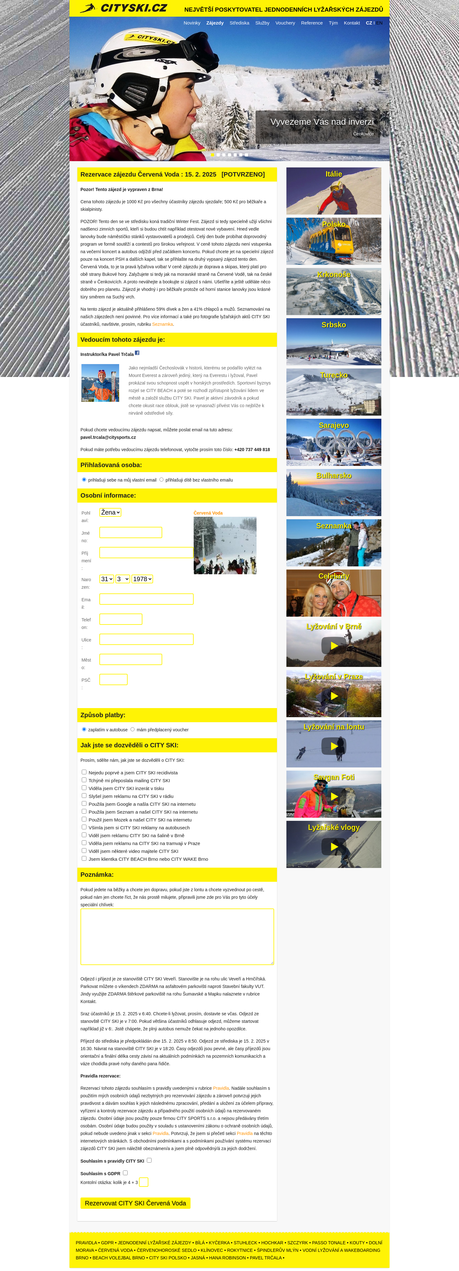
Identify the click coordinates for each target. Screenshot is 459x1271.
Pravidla (221, 1088)
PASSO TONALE (329, 1242)
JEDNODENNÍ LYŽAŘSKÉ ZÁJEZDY (154, 1242)
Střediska (240, 22)
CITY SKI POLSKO (168, 1257)
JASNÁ (198, 1257)
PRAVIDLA (86, 1242)
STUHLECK (245, 1242)
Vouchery (285, 22)
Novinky (192, 22)
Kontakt (352, 22)
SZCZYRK (297, 1242)
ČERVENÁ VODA (115, 1250)
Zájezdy (215, 22)
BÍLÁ (200, 1242)
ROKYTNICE (240, 1250)
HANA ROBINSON (227, 1257)
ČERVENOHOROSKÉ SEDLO (166, 1250)
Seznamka (162, 324)
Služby (262, 22)
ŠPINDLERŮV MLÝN (277, 1250)
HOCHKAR (272, 1242)
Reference (312, 22)
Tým (333, 22)
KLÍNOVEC (212, 1250)
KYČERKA (219, 1242)
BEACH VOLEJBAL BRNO (119, 1257)
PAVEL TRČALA (266, 1257)
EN (379, 22)
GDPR (107, 1242)
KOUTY (357, 1242)
